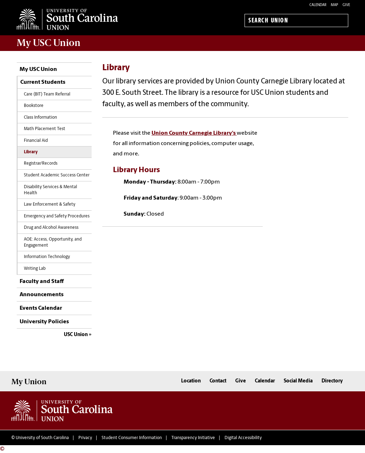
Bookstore (33, 106)
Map (334, 5)
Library (31, 152)
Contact (218, 381)
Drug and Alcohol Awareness (51, 228)
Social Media (298, 381)
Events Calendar (41, 308)
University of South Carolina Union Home (67, 19)
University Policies (44, 322)
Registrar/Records (40, 163)
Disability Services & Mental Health (50, 190)
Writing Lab (35, 269)
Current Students (42, 82)
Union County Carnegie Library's (194, 133)
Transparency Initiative (193, 438)
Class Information (40, 117)
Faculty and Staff (42, 281)
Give (346, 5)
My (49, 42)
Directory (332, 381)
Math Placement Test (44, 129)
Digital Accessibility (243, 438)
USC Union (76, 335)
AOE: (53, 242)
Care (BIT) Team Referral (47, 94)
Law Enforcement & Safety (49, 204)
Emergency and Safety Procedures (56, 216)
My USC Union (38, 69)
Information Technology (47, 257)
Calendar (318, 5)
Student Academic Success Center (56, 175)
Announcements (41, 295)
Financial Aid (36, 141)
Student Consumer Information (132, 438)
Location (191, 381)
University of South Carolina (42, 438)
